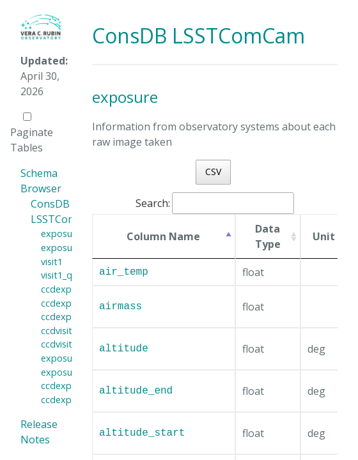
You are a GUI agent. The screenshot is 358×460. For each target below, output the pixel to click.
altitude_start (142, 433)
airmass (120, 307)
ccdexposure (68, 289)
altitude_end (136, 391)
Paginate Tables (31, 133)
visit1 (52, 262)
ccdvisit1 (59, 331)
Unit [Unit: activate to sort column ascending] (324, 236)
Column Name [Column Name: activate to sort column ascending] (163, 236)
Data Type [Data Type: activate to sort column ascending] (268, 236)
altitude (123, 349)
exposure (61, 233)
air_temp (123, 272)
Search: (215, 203)
